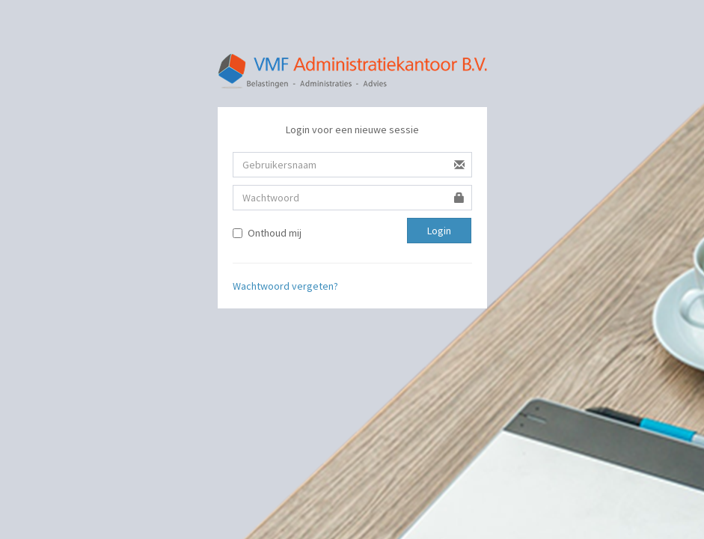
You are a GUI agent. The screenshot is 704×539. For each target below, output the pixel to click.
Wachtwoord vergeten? (285, 286)
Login (439, 230)
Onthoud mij (267, 233)
